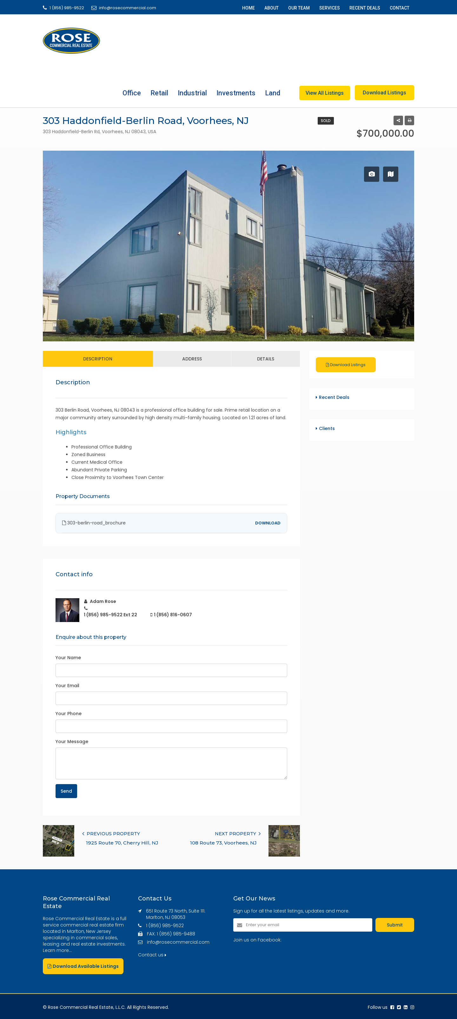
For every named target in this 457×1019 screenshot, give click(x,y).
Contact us (152, 955)
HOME (248, 7)
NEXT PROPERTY (238, 834)
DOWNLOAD (268, 523)
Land (272, 93)
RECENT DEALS (364, 7)
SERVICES (329, 7)
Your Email (67, 685)
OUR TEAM (299, 7)
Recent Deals (334, 397)
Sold (326, 120)
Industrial (192, 93)
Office (132, 93)
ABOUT (271, 7)
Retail (159, 93)
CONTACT (399, 7)
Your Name (68, 657)
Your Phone (69, 713)
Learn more (56, 950)
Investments (235, 93)
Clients (327, 428)
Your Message (72, 741)
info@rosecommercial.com (178, 942)
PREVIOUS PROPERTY (111, 834)
